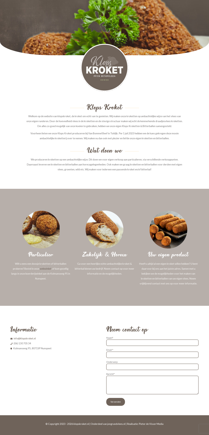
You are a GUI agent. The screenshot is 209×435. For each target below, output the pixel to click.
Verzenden (116, 402)
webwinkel (45, 268)
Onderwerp (152, 365)
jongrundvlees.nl (116, 423)
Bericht (152, 383)
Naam (152, 341)
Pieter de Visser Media (151, 423)
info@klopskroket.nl (25, 338)
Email (152, 353)
